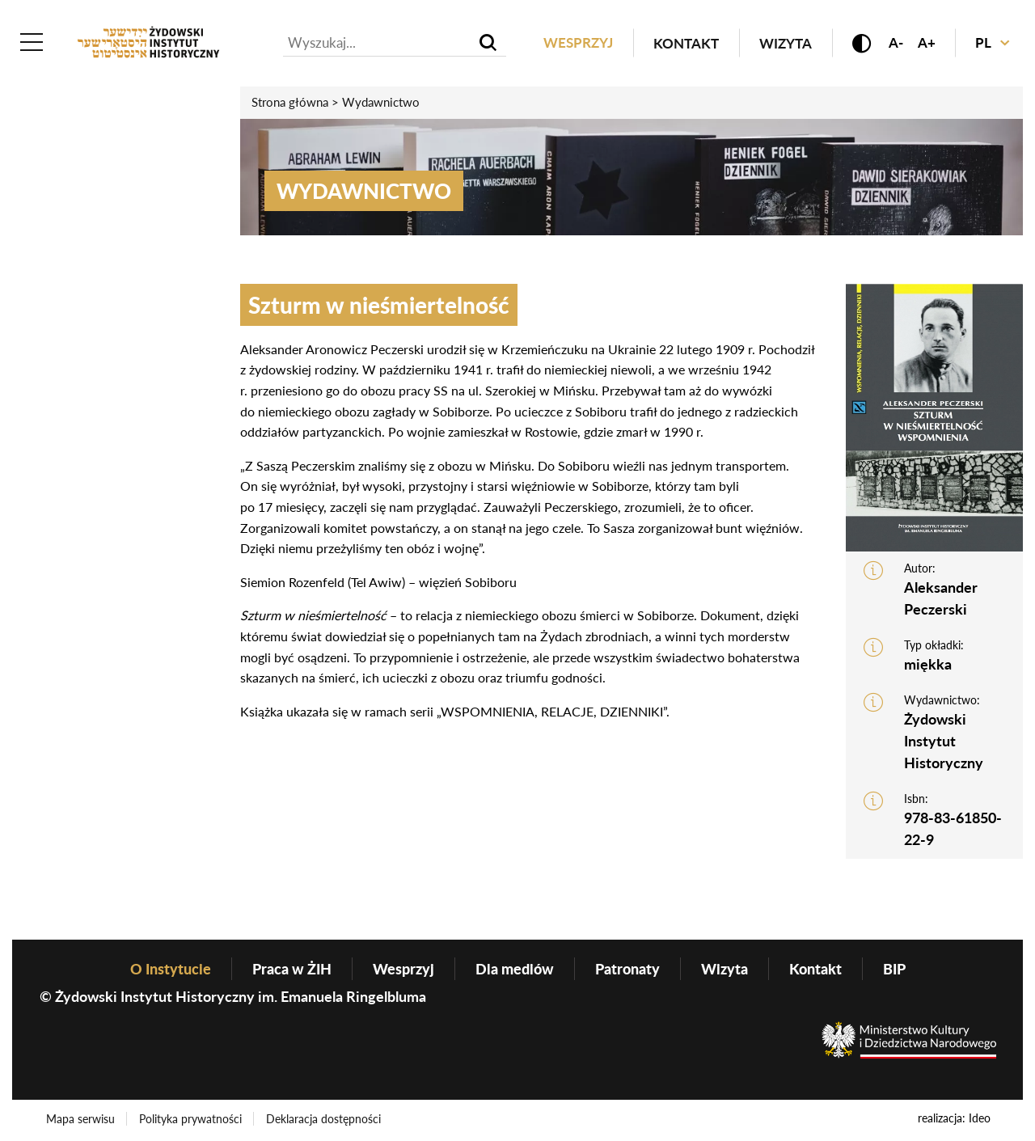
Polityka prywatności (191, 1119)
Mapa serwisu (80, 1119)
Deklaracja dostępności (325, 1119)
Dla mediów (514, 969)
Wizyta (782, 43)
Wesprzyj (575, 43)
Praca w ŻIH (292, 969)
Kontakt (683, 43)
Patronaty (627, 969)
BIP (894, 969)
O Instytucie (170, 969)
